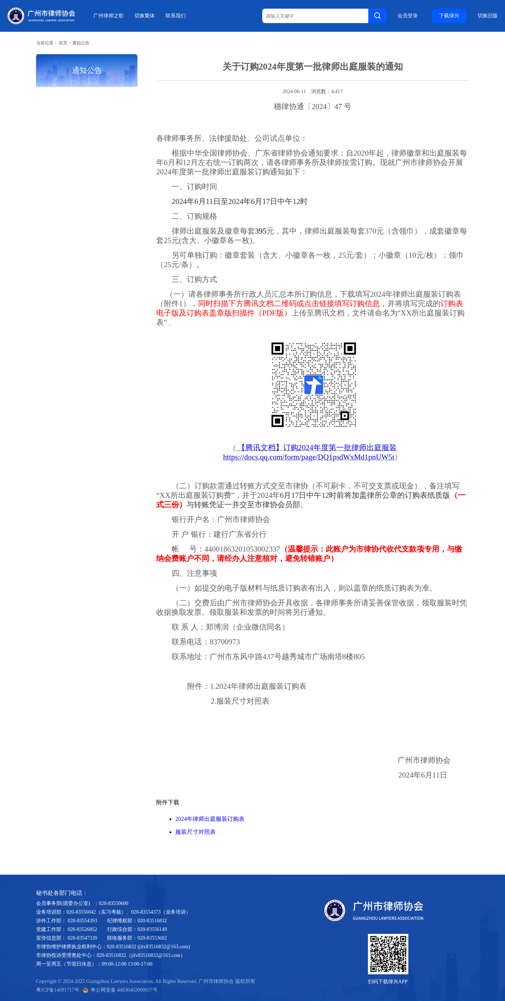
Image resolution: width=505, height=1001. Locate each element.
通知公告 (80, 42)
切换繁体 (145, 15)
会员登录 (408, 15)
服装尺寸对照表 (195, 832)
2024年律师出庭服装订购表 (210, 819)
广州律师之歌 (108, 15)
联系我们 (176, 15)
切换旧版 (488, 15)
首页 (63, 42)
